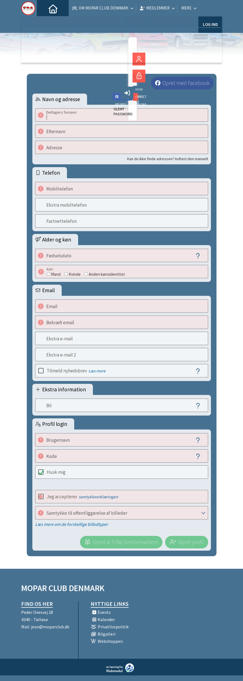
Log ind (210, 8)
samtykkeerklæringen (98, 496)
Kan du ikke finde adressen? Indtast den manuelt (167, 158)
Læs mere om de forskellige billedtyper (71, 524)
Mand (56, 274)
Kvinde (75, 274)
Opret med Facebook (186, 83)
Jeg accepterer (82, 497)
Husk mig (56, 472)
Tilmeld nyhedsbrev (76, 371)
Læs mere (97, 371)
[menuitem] (45, 8)
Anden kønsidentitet (107, 274)
